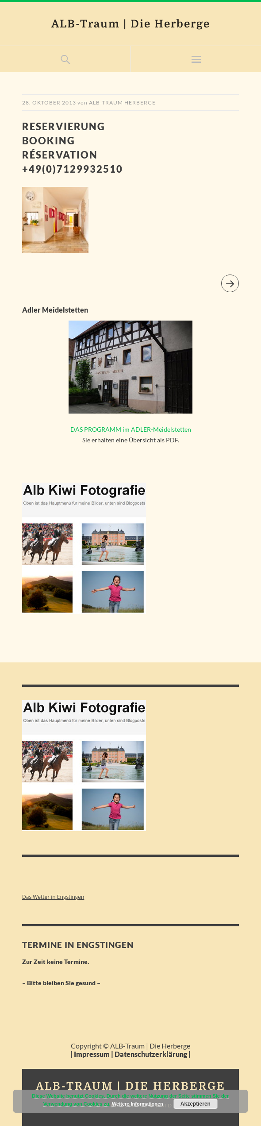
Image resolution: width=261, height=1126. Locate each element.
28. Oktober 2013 (49, 102)
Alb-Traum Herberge (122, 102)
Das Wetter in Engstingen (53, 897)
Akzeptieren (195, 1104)
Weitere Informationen (137, 1104)
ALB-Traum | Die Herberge (130, 24)
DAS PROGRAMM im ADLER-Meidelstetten (130, 429)
